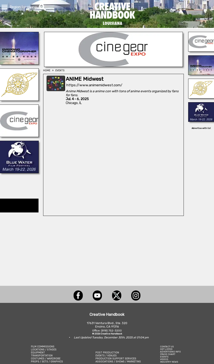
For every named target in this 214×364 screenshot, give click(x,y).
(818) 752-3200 (111, 330)
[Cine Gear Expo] (19, 136)
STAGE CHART (167, 354)
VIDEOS (164, 359)
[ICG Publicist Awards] (19, 99)
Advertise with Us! (201, 128)
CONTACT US (167, 346)
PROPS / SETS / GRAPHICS (47, 361)
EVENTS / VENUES (106, 355)
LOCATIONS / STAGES (43, 349)
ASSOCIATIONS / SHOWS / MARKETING (118, 361)
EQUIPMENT (38, 352)
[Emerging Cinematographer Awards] (19, 63)
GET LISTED (166, 349)
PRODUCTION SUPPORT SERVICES (115, 358)
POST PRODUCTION (107, 352)
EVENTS (164, 356)
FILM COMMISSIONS (42, 346)
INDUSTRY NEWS (169, 362)
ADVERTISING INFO (170, 351)
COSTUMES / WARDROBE (45, 358)
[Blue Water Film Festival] (19, 172)
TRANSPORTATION (42, 355)
